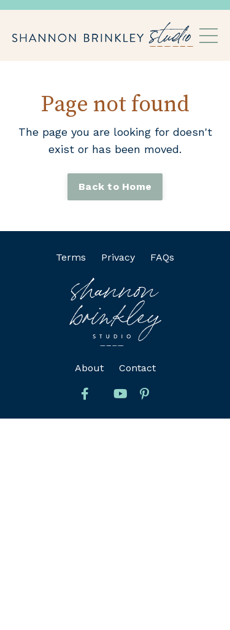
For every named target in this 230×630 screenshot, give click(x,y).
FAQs (162, 257)
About (89, 368)
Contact (137, 368)
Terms (71, 257)
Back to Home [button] (115, 186)
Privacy (118, 257)
